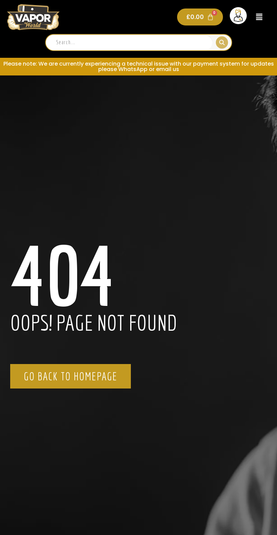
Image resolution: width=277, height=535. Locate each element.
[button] (259, 17)
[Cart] (200, 16)
